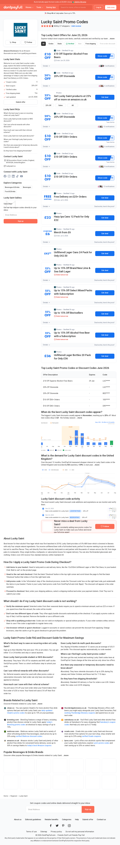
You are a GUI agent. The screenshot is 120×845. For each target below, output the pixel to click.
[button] (42, 26)
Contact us (101, 819)
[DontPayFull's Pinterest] (63, 825)
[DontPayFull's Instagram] (69, 825)
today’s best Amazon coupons (39, 745)
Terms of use (31, 831)
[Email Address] (20, 215)
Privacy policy (56, 831)
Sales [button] (60, 105)
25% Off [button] (48, 105)
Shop (13, 42)
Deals (60, 44)
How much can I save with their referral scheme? (18, 131)
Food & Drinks (10, 191)
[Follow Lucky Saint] (104, 526)
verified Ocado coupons (91, 736)
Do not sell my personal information (80, 831)
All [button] (73, 105)
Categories (66, 819)
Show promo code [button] (102, 56)
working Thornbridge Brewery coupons (79, 713)
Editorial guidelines (33, 819)
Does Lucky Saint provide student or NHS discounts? (18, 120)
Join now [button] (111, 7)
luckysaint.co (10, 166)
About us (17, 819)
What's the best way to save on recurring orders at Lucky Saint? (18, 114)
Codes (51, 44)
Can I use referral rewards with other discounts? (17, 126)
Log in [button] (98, 7)
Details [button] (46, 66)
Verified (70, 44)
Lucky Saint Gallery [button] (13, 198)
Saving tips (51, 7)
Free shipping (91, 44)
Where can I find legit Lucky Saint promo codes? (18, 140)
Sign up (20, 221)
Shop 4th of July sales (55, 13)
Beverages (27, 187)
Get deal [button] (104, 198)
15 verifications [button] (106, 126)
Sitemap (43, 831)
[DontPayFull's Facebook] (50, 825)
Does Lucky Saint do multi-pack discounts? (19, 136)
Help (77, 819)
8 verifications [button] (106, 166)
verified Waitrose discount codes (29, 736)
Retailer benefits (51, 819)
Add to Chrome (80, 2)
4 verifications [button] (106, 66)
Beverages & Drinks (12, 187)
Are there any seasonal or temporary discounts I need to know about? (20, 146)
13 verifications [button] (106, 186)
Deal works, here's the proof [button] (104, 206)
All (44, 44)
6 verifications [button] (106, 86)
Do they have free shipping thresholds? (18, 151)
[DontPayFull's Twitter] (57, 825)
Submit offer (20, 102)
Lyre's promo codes (101, 743)
